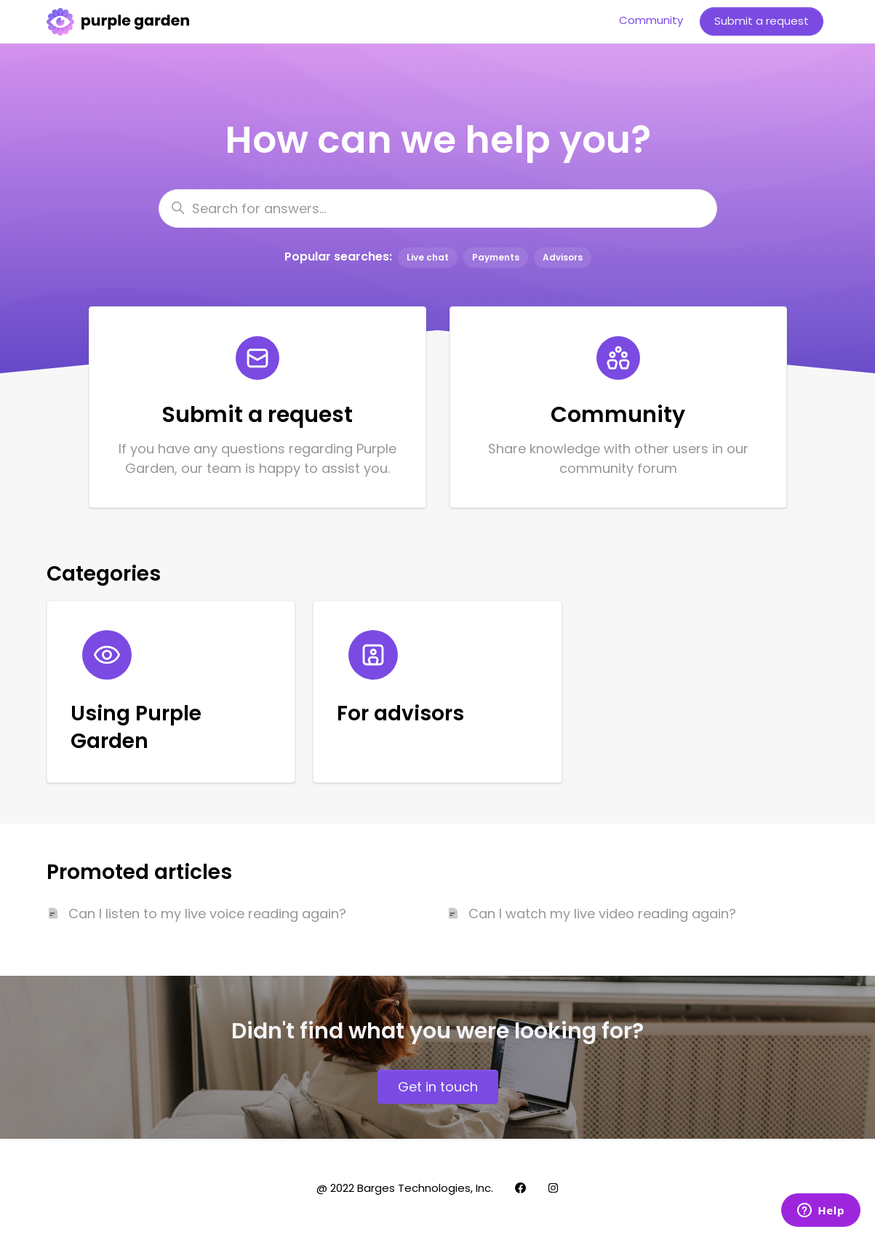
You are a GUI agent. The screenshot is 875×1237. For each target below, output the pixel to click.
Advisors (563, 257)
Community (651, 20)
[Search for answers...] (438, 208)
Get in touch (438, 1087)
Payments (495, 257)
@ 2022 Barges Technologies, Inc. (404, 1188)
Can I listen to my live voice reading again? (207, 913)
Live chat (428, 257)
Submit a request (761, 20)
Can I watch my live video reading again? (602, 913)
